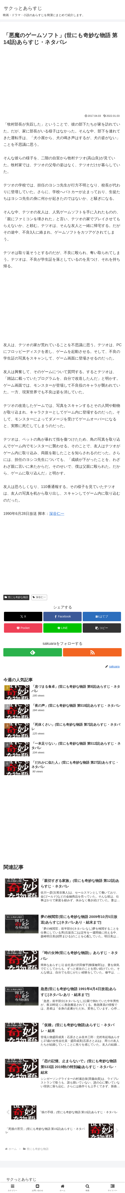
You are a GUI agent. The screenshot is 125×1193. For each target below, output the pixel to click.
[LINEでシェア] (62, 628)
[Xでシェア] (23, 616)
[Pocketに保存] (23, 628)
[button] (102, 628)
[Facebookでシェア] (62, 616)
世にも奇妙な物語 (16, 597)
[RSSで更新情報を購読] (92, 652)
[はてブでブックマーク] (102, 616)
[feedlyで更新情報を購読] (32, 652)
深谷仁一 (56, 514)
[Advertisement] (62, 78)
